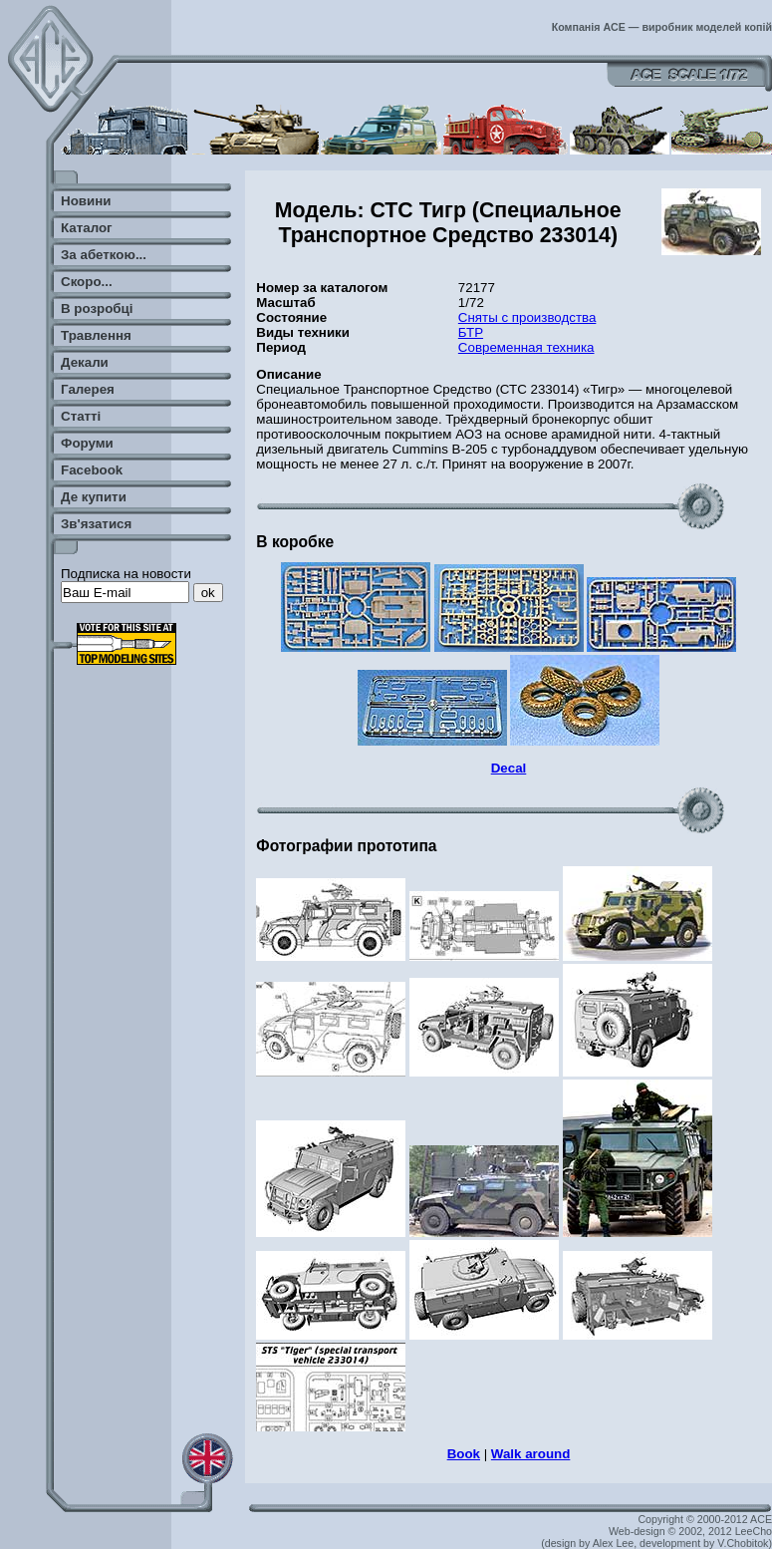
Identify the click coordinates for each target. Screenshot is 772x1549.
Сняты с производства (527, 317)
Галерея (88, 389)
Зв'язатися (96, 523)
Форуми (87, 443)
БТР (470, 332)
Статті (81, 416)
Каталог (87, 227)
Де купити (94, 496)
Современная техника (526, 347)
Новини (86, 200)
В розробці (96, 308)
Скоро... (87, 281)
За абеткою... (103, 254)
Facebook (92, 470)
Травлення (96, 335)
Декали (85, 362)
